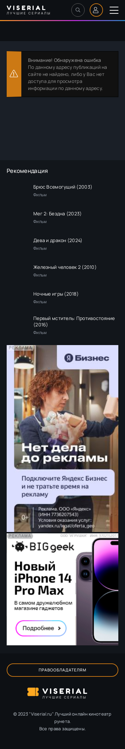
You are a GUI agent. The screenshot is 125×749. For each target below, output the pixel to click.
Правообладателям (62, 670)
